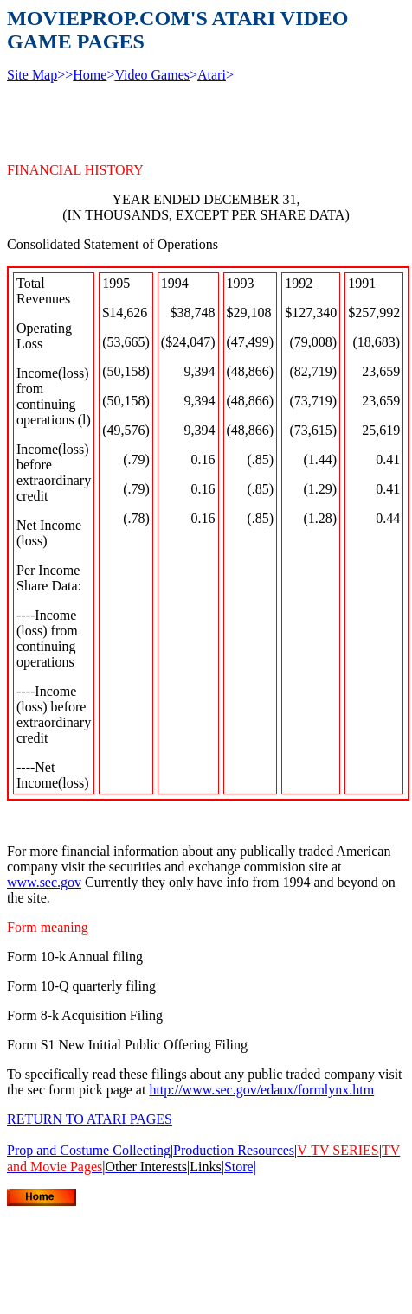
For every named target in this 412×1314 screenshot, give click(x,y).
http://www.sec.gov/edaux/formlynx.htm (261, 1089)
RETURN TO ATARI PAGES (89, 1119)
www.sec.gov (44, 882)
